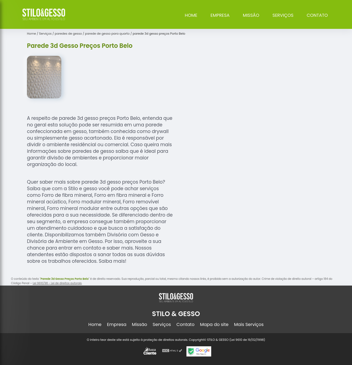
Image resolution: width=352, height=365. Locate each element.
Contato (317, 15)
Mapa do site (214, 324)
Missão (251, 15)
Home (191, 15)
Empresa (220, 15)
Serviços (283, 15)
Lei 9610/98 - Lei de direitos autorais (57, 283)
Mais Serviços (249, 324)
